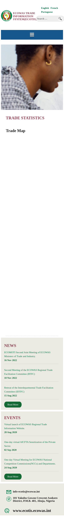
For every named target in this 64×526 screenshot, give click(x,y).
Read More (12, 404)
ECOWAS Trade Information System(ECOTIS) (25, 16)
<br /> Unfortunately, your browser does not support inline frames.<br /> (31, 236)
